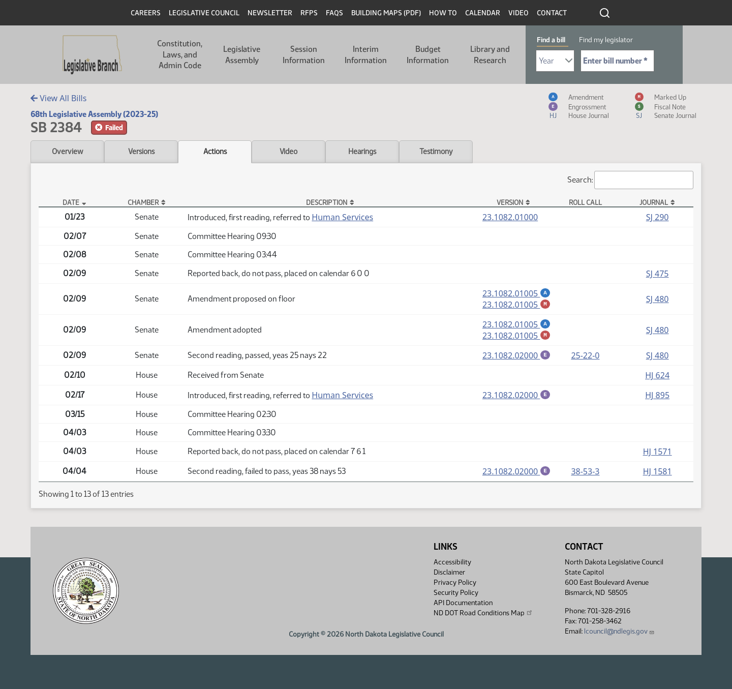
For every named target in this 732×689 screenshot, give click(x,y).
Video (518, 13)
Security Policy (456, 596)
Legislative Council (204, 13)
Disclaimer (449, 576)
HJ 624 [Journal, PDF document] (657, 377)
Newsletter (270, 13)
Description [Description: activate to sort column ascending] (326, 202)
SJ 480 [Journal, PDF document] (657, 299)
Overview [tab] (67, 151)
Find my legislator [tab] (606, 40)
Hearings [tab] (362, 151)
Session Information (304, 54)
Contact (552, 13)
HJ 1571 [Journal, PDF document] (657, 454)
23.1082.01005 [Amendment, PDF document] (516, 293)
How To (443, 13)
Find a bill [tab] (551, 40)
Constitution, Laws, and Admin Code (179, 54)
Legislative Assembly (241, 54)
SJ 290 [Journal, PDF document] (657, 217)
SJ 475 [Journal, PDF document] (657, 273)
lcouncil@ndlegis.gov (619, 635)
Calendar (482, 13)
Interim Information (366, 54)
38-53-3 (585, 474)
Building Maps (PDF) (386, 13)
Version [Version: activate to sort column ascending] (510, 202)
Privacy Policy (455, 586)
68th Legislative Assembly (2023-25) (94, 114)
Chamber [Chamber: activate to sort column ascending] (143, 202)
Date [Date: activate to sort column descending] (71, 202)
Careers (146, 13)
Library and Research (490, 54)
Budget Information (428, 54)
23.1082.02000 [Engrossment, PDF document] (516, 357)
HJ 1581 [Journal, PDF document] (657, 474)
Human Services (342, 217)
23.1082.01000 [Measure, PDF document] (510, 217)
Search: (630, 180)
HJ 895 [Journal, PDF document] (657, 397)
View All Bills (58, 98)
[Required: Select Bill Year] (555, 61)
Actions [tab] (215, 151)
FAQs (334, 13)
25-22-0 (585, 357)
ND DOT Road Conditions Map (483, 616)
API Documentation (463, 606)
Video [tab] (288, 151)
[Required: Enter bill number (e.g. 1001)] (617, 61)
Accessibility (452, 565)
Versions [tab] (141, 151)
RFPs (309, 13)
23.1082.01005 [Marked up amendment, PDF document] (516, 305)
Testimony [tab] (436, 151)
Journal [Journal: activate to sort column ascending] (653, 202)
